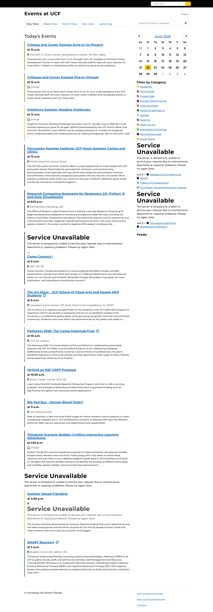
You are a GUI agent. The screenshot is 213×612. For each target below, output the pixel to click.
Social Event (147, 139)
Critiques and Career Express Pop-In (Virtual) (63, 77)
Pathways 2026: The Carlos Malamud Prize (61, 331)
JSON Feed (171, 234)
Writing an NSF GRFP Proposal (51, 370)
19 (177, 61)
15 (148, 61)
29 (148, 73)
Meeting (145, 120)
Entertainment (149, 105)
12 (177, 54)
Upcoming (105, 24)
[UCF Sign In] (137, 3)
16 (155, 61)
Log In (185, 14)
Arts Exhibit (147, 91)
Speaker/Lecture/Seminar (165, 174)
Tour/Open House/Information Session (163, 187)
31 (140, 48)
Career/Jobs (147, 96)
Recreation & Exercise (153, 129)
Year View (88, 24)
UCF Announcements (150, 593)
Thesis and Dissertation (154, 183)
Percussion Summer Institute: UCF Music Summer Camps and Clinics (76, 150)
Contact (142, 605)
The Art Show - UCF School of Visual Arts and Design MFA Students (73, 293)
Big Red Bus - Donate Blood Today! (55, 402)
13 (185, 54)
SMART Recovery (40, 542)
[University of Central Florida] (46, 3)
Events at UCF (42, 13)
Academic (146, 86)
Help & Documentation (151, 599)
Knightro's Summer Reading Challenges (59, 109)
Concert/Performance (153, 101)
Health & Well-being (152, 110)
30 (155, 73)
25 (170, 67)
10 (163, 54)
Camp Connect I (40, 256)
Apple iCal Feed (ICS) (150, 234)
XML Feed (165, 234)
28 (140, 73)
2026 (167, 36)
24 (162, 67)
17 (163, 61)
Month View (69, 24)
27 (184, 67)
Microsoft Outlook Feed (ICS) (155, 234)
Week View (50, 24)
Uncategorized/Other (163, 223)
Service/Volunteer (151, 134)
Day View (33, 24)
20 (184, 61)
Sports (144, 178)
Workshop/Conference (153, 226)
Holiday (144, 115)
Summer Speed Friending (47, 494)
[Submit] (188, 4)
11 (170, 54)
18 (170, 61)
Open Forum (148, 124)
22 (147, 67)
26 (177, 67)
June (158, 36)
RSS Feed (160, 234)
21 (140, 67)
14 (140, 61)
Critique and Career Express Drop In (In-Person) (65, 45)
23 (155, 67)
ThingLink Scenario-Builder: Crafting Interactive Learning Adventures (72, 436)
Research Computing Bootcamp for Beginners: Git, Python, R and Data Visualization (76, 195)
